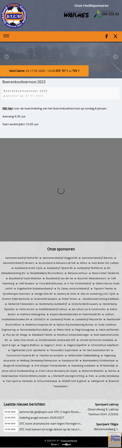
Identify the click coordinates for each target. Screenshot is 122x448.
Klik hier (7, 108)
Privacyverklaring (69, 440)
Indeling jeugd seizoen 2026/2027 (41, 418)
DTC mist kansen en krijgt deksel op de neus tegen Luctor (57, 429)
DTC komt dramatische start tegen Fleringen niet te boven (57, 423)
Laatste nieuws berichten (24, 404)
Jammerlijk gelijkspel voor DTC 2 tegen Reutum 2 (51, 412)
